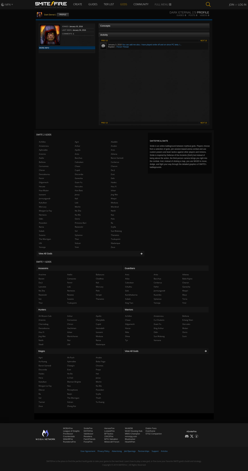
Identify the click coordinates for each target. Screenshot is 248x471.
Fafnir (156, 286)
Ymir (77, 247)
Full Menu (163, 4)
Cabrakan (79, 162)
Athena (114, 154)
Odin (41, 218)
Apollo (77, 150)
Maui (184, 294)
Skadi (41, 344)
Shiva (127, 336)
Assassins (43, 268)
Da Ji (113, 170)
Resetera (88, 436)
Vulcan (78, 243)
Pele (113, 218)
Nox (69, 386)
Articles (164, 451)
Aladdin (114, 141)
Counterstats (69, 436)
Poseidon (43, 223)
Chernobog (43, 324)
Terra (184, 299)
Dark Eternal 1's (183, 12)
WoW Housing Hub (133, 431)
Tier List (109, 4)
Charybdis (100, 320)
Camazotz (71, 278)
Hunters (42, 309)
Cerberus (115, 162)
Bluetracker (130, 439)
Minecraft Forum (111, 442)
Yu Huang (100, 402)
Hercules (79, 186)
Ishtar (113, 190)
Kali (76, 198)
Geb (113, 178)
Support (155, 451)
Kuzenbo (157, 294)
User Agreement (88, 451)
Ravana (70, 294)
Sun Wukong (116, 231)
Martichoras (72, 336)
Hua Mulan (44, 190)
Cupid (77, 170)
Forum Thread (123, 47)
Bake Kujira (187, 278)
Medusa (114, 202)
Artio (77, 154)
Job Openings (130, 451)
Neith (113, 210)
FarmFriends (89, 439)
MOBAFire (68, 428)
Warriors (129, 309)
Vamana (157, 340)
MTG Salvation (111, 439)
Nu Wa (78, 214)
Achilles (42, 141)
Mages (41, 351)
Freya (98, 369)
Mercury (42, 206)
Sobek (41, 231)
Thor (77, 239)
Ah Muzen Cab (45, 316)
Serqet (99, 294)
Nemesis (43, 214)
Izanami (42, 194)
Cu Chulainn (159, 320)
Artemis (42, 154)
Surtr (184, 336)
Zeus (113, 247)
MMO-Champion (132, 434)
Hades (114, 182)
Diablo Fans (151, 428)
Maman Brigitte (74, 381)
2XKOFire (108, 436)
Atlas (127, 278)
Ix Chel (70, 377)
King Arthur (159, 328)
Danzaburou (44, 174)
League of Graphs (71, 431)
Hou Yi (114, 186)
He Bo (70, 373)
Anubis (114, 146)
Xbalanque (115, 243)
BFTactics (108, 434)
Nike (127, 332)
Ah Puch (70, 357)
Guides (92, 4)
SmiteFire (88, 428)
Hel (97, 373)
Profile (62, 15)
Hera (41, 377)
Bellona (42, 162)
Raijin (69, 394)
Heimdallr (100, 328)
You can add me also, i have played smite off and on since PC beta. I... (152, 45)
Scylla (113, 227)
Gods (123, 4)
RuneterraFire (69, 442)
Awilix (41, 158)
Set (40, 299)
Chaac (77, 166)
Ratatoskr (79, 227)
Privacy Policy (103, 451)
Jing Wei (114, 194)
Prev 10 (104, 40)
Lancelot (42, 286)
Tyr (126, 340)
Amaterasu (44, 146)
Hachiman (71, 328)
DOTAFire (88, 431)
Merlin (78, 206)
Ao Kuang (43, 361)
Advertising (117, 451)
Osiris (77, 218)
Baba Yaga (100, 361)
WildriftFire (68, 439)
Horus (127, 328)
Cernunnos (44, 166)
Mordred (115, 206)
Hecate (42, 186)
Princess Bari (80, 223)
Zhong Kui (71, 406)
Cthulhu (128, 286)
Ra (112, 223)
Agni (77, 141)
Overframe (150, 431)
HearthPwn (130, 442)
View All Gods (90, 253)
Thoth (98, 398)
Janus (77, 194)
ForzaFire (88, 442)
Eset (113, 174)
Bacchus (78, 158)
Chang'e (70, 365)
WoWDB (129, 428)
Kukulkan (43, 202)
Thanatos (115, 235)
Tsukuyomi (115, 239)
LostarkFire (109, 431)
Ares (113, 150)
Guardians (130, 268)
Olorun (42, 389)
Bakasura (100, 274)
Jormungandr (44, 198)
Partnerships (143, 451)
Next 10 (204, 40)
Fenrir (41, 178)
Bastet (41, 278)
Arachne (42, 274)
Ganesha (79, 178)
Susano (42, 235)
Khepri (114, 198)
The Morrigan (45, 239)
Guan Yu (78, 182)
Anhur (77, 146)
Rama (41, 227)
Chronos (99, 365)
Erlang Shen (187, 320)
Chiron (42, 170)
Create (77, 4)
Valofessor (88, 434)
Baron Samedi (117, 158)
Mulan (185, 328)
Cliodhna (100, 278)
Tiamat (42, 402)
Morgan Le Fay (45, 210)
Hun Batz (79, 190)
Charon (114, 166)
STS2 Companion (154, 434)
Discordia (79, 174)
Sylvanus (79, 235)
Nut (112, 214)
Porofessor (68, 434)
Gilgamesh (43, 182)
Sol (76, 231)
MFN (8, 4)
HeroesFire (109, 428)
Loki (76, 202)
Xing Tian (129, 303)
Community (140, 4)
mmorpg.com (131, 436)
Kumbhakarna (131, 294)
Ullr (40, 243)
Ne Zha (78, 210)
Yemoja (42, 247)
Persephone (72, 389)
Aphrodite (43, 150)
